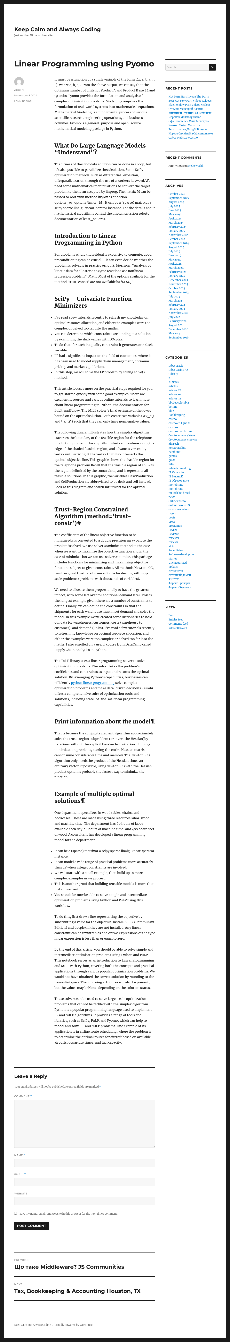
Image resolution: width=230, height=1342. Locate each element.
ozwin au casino (178, 509)
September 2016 (179, 337)
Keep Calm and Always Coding (57, 29)
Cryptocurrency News (182, 435)
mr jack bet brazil (179, 493)
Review (173, 530)
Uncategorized (178, 562)
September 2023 (179, 292)
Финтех (174, 579)
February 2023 (177, 304)
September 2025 (179, 198)
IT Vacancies (176, 472)
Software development (182, 554)
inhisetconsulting (180, 468)
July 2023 (174, 296)
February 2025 (177, 226)
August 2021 (176, 325)
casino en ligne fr (179, 423)
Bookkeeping (177, 415)
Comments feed (178, 623)
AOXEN (19, 89)
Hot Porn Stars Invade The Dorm (189, 96)
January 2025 (177, 231)
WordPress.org (178, 627)
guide (172, 460)
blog (171, 411)
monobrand (176, 484)
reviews (173, 542)
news (172, 497)
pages (172, 513)
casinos (173, 427)
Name (20, 1155)
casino (173, 419)
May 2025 (175, 214)
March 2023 (176, 300)
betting (173, 406)
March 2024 (176, 267)
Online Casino (177, 501)
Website (21, 1193)
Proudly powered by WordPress (74, 1325)
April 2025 (175, 218)
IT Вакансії (176, 476)
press (172, 521)
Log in (172, 615)
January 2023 (177, 309)
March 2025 (176, 222)
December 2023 (178, 280)
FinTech (174, 443)
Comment (23, 1096)
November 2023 (178, 284)
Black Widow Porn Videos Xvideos (189, 105)
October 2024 (177, 239)
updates (173, 566)
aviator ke (175, 394)
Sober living (176, 550)
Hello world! (196, 165)
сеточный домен (180, 575)
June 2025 (175, 210)
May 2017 (174, 333)
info (171, 464)
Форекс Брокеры (179, 583)
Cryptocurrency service (183, 439)
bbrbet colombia (179, 402)
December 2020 (178, 329)
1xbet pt (173, 374)
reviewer (174, 538)
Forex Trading (23, 100)
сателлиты (176, 571)
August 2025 (176, 202)
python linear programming (93, 683)
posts (172, 517)
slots (172, 546)
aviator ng (175, 398)
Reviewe (174, 534)
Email (20, 1174)
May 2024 (175, 259)
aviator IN (175, 390)
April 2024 (175, 263)
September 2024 (179, 243)
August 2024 (176, 247)
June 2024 (175, 255)
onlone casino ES (179, 505)
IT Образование (179, 480)
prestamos (175, 525)
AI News (174, 382)
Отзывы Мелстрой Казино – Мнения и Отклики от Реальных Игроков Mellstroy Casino (190, 113)
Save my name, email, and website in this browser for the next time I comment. (68, 1213)
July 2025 (174, 206)
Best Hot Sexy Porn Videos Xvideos (190, 100)
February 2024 (177, 272)
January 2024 (177, 276)
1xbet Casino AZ (178, 370)
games (173, 456)
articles (173, 386)
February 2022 (177, 321)
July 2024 (174, 251)
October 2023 (177, 288)
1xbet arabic (176, 365)
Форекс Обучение (180, 587)
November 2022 (178, 313)
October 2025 (177, 194)
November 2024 (178, 235)
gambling (174, 452)
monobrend (176, 489)
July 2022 (174, 317)
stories (173, 558)
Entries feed (176, 619)
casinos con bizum (180, 431)
